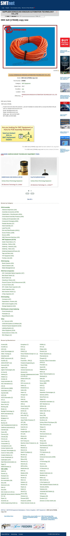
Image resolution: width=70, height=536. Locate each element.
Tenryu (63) (43, 440)
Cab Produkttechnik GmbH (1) (9, 425)
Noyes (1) (23, 487)
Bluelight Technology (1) (7, 411)
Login (3, 7)
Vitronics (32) (43, 466)
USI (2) (42, 459)
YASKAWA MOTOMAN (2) (47, 491)
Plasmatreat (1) (44, 356)
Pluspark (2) (43, 358)
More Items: (20, 154)
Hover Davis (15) (25, 406)
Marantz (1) (24, 447)
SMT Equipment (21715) (9, 239)
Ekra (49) (3, 482)
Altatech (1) (4, 376)
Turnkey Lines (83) (7, 258)
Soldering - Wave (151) (8, 248)
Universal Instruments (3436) (47, 457)
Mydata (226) (24, 473)
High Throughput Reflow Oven (63, 115)
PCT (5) (42, 346)
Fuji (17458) (24, 365)
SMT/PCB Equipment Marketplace (15, 510)
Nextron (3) (24, 475)
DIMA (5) (3, 471)
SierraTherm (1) (44, 397)
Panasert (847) (25, 498)
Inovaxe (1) (24, 417)
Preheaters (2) (6, 313)
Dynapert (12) (5, 478)
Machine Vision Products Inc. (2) (29, 443)
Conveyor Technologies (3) (8, 450)
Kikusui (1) (23, 436)
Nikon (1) (23, 480)
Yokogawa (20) (44, 496)
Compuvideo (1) (5, 443)
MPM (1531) (24, 466)
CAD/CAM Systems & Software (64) (11, 323)
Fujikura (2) (24, 367)
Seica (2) (42, 387)
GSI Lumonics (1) (25, 383)
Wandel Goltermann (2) (46, 473)
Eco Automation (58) (6, 480)
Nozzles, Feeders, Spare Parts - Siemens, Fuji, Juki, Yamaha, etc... (65, 78)
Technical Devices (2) (45, 434)
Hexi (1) (23, 397)
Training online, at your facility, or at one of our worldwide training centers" (31, 517)
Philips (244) (43, 349)
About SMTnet (5, 534)
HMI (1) (23, 404)
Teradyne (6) (43, 443)
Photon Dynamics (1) (45, 353)
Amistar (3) (4, 379)
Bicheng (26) (4, 406)
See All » (29, 199)
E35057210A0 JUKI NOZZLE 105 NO (12, 177)
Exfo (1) (23, 349)
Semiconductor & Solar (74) (9, 332)
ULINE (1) (42, 454)
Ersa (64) (3, 489)
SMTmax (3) (43, 408)
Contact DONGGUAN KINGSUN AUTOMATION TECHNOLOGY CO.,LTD (29, 75)
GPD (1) (23, 381)
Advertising (14, 534)
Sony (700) (43, 415)
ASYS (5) (3, 395)
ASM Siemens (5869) (7, 388)
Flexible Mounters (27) (8, 223)
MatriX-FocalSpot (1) (26, 452)
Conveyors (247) (6, 299)
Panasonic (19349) (26, 500)
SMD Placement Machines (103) (11, 237)
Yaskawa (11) (43, 489)
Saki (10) (42, 378)
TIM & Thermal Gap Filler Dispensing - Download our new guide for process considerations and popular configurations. (49, 518)
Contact (21, 534)
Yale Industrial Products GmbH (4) (49, 484)
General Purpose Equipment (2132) (11, 325)
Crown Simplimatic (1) (7, 457)
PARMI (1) (42, 344)
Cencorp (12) (4, 434)
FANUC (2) (24, 351)
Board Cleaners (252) (8, 263)
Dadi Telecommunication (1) (8, 462)
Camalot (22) (4, 429)
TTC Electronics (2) (45, 452)
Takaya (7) (43, 427)
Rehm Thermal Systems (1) (47, 374)
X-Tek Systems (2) (45, 482)
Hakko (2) (23, 385)
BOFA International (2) (7, 413)
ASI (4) (3, 386)
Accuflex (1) (4, 346)
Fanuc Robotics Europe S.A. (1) (29, 353)
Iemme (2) (23, 410)
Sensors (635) (6, 235)
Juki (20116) (24, 424)
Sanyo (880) (43, 383)
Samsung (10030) (44, 381)
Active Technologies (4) (7, 351)
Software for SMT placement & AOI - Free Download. (64, 51)
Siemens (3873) (44, 394)
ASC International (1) (6, 383)
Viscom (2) (43, 464)
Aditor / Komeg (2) (6, 353)
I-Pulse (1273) (24, 408)
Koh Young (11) (25, 440)
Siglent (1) (42, 399)
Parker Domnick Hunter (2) (28, 503)
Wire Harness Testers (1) (9, 291)
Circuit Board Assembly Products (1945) (13, 216)
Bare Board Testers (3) (8, 275)
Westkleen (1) (43, 475)
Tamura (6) (43, 429)
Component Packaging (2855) (10, 221)
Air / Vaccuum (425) (7, 321)
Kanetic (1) (24, 429)
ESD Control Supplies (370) (9, 303)
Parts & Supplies (30, 510)
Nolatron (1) (24, 482)
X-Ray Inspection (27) (8, 294)
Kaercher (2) (24, 427)
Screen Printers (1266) (8, 232)
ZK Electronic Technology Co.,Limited (12, 184)
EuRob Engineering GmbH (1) (9, 503)
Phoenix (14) (43, 351)
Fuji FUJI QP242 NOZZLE (38, 177)
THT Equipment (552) (8, 255)
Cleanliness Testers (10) (8, 280)
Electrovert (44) (5, 485)
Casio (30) (4, 432)
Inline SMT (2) (24, 415)
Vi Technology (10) (45, 461)
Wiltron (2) (42, 477)
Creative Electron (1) (6, 455)
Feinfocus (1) (24, 356)
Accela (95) (4, 344)
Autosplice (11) (5, 402)
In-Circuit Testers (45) (8, 284)
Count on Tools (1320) (7, 452)
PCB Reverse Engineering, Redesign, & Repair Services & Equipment (65, 150)
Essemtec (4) (4, 500)
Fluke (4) (23, 358)
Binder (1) (3, 409)
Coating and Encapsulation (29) (10, 219)
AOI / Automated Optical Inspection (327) (13, 273)
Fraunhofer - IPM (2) (26, 360)
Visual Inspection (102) (8, 289)
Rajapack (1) (43, 369)
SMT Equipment (26, 83)
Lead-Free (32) (6, 228)
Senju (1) (42, 390)
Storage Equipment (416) (9, 306)
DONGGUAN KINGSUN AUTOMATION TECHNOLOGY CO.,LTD (32, 13)
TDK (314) (42, 431)
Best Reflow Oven (8, 516)
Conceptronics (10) (6, 446)
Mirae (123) (24, 459)
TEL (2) (42, 438)
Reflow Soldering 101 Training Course (64, 132)
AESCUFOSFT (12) (6, 363)
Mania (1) (23, 445)
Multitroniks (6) (25, 468)
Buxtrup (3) (4, 423)
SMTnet (3, 510)
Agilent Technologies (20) (8, 369)
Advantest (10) (5, 356)
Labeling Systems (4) (7, 328)
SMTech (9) (43, 406)
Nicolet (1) (23, 477)
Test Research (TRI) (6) (46, 445)
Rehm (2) (42, 371)
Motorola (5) (24, 464)
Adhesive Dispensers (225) (9, 209)
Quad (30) (42, 367)
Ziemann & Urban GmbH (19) (48, 500)
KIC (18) (23, 434)
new (23, 89)
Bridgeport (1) (5, 418)
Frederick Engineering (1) (27, 363)
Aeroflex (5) (4, 360)
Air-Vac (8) (4, 372)
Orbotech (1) (24, 496)
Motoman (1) (24, 461)
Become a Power (28, 7)
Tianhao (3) (43, 450)
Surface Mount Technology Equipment (12, 181)
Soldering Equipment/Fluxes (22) (11, 251)
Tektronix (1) (43, 436)
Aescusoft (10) (5, 365)
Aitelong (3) (4, 374)
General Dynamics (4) (27, 369)
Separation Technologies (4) (47, 392)
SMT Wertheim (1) (45, 404)
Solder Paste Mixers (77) (8, 242)
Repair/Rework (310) (7, 316)
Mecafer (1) (24, 454)
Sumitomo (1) (43, 420)
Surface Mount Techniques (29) (48, 422)
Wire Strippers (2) (7, 335)
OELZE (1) (24, 491)
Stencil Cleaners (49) (7, 265)
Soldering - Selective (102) (9, 246)
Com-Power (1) (5, 441)
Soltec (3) (42, 413)
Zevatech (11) (43, 498)
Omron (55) (24, 493)
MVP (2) (23, 470)
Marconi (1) (24, 450)
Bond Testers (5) (6, 277)
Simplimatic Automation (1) (47, 401)
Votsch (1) (42, 470)
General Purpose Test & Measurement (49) (13, 282)
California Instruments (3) (8, 427)
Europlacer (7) (24, 344)
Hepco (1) (23, 392)
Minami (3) (23, 457)
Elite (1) (3, 487)
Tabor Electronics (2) (45, 424)
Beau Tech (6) (5, 404)
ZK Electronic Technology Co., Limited (41, 185)
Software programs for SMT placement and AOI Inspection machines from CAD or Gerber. (65, 97)
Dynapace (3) (4, 475)
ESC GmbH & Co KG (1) (7, 492)
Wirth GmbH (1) (44, 480)
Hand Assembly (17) (7, 225)
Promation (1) (43, 364)
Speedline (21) (44, 417)
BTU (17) (3, 420)
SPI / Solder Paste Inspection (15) (11, 287)
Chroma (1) (4, 439)
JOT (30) (23, 422)
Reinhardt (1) (43, 376)
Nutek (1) (23, 489)
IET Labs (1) (24, 413)
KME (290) (24, 438)
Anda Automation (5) (6, 381)
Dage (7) (3, 464)
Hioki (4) (23, 399)
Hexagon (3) (24, 394)
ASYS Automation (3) (7, 397)
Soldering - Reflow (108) (8, 244)
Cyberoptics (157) (6, 459)
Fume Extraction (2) (7, 311)
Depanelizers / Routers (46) (9, 301)
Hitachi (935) (24, 401)
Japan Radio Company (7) (28, 420)
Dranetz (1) (4, 473)
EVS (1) (23, 346)
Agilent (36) (4, 367)
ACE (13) (3, 349)
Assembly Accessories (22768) (10, 212)
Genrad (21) (24, 372)
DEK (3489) (4, 469)
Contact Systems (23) (7, 448)
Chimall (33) (4, 436)
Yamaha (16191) (44, 487)
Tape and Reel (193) (7, 253)
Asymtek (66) (4, 393)
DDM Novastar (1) (6, 466)
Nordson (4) (24, 484)
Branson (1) (4, 416)
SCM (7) (42, 385)
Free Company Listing (16, 7)
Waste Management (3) (8, 268)
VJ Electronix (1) (44, 468)
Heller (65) (23, 390)
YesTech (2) (43, 493)
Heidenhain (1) (25, 387)
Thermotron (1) (44, 447)
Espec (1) (3, 498)
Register (7, 7)
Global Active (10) (25, 378)
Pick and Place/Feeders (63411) (10, 230)
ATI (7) (3, 399)
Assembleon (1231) (6, 390)
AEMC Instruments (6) (7, 358)
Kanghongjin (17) (25, 431)
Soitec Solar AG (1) (45, 410)
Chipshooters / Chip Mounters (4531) (12, 214)
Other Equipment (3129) (8, 330)
